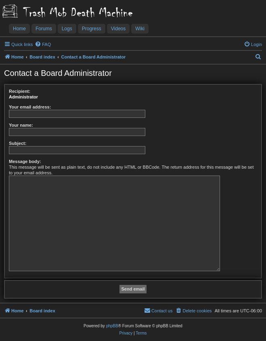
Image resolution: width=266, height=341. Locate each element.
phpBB (112, 326)
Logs (67, 28)
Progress (91, 28)
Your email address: (30, 107)
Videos (118, 28)
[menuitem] (43, 44)
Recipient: (19, 91)
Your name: (21, 125)
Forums (44, 28)
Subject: (17, 143)
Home (19, 28)
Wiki (140, 28)
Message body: (25, 161)
